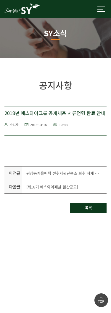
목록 (88, 207)
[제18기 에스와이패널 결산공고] (52, 187)
